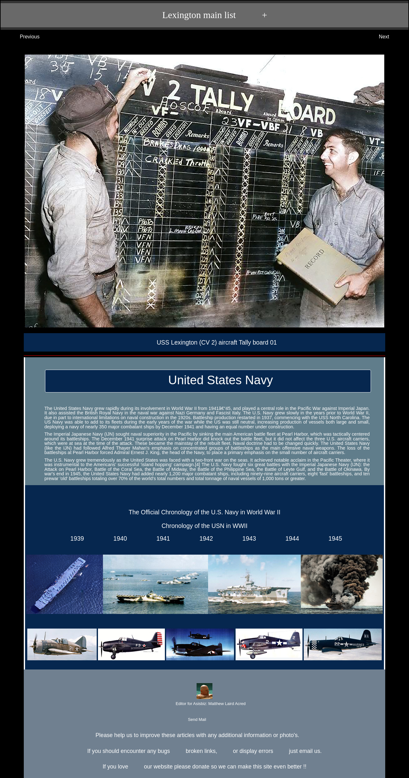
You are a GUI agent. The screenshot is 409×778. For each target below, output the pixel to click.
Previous (23, 37)
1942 (204, 538)
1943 (247, 538)
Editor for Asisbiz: (204, 695)
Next (390, 37)
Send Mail (204, 719)
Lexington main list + (207, 15)
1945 (333, 538)
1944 (290, 538)
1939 (75, 538)
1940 (118, 538)
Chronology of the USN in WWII (204, 526)
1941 (161, 538)
